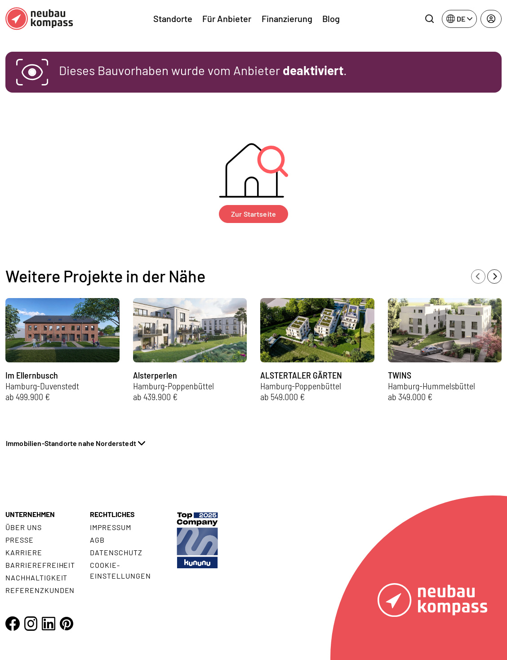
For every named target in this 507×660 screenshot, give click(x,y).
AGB (97, 539)
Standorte (172, 18)
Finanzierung (287, 18)
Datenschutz (116, 552)
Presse (19, 539)
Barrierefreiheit (40, 565)
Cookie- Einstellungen (120, 570)
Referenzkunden (40, 590)
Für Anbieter (226, 18)
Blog (331, 18)
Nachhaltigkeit (36, 577)
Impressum (110, 527)
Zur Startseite (253, 214)
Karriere (23, 552)
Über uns (23, 527)
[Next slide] (494, 276)
